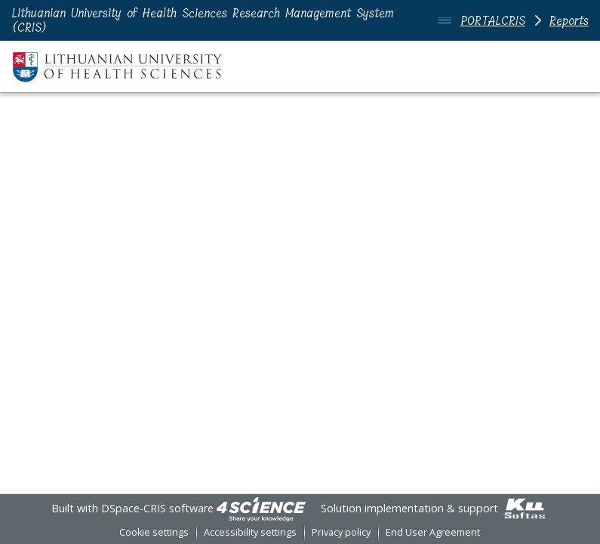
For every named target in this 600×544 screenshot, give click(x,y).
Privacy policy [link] (341, 532)
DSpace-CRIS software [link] (157, 508)
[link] (261, 508)
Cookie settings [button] (154, 532)
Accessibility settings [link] (250, 532)
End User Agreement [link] (433, 532)
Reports (569, 21)
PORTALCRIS (492, 21)
